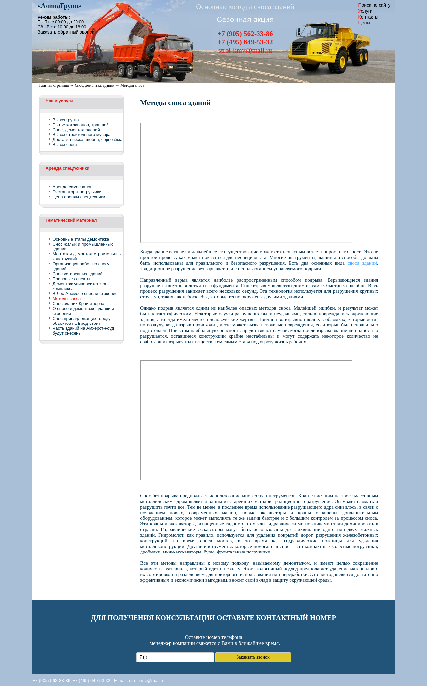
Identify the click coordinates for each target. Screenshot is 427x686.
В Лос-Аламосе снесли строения (85, 293)
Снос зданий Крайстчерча (78, 303)
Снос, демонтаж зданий (94, 85)
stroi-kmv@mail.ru (147, 680)
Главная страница (54, 85)
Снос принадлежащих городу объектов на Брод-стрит (82, 321)
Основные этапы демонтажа (81, 239)
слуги (365, 11)
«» (60, 5)
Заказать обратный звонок (66, 32)
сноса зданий (362, 263)
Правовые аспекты (71, 278)
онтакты (368, 16)
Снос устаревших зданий (78, 273)
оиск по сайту (374, 5)
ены (364, 22)
